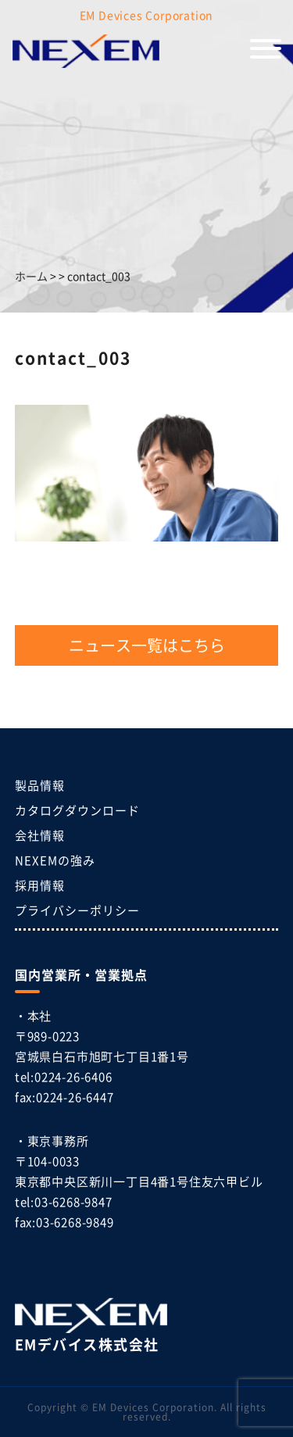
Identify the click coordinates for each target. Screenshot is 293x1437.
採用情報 (40, 885)
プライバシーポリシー (77, 910)
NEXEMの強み (55, 860)
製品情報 (40, 785)
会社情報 (40, 835)
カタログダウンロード (77, 810)
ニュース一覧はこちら (147, 645)
